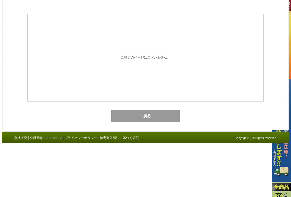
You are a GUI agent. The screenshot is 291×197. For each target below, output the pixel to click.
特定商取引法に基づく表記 (119, 138)
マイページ (53, 138)
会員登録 (36, 138)
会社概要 (20, 138)
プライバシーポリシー (80, 138)
